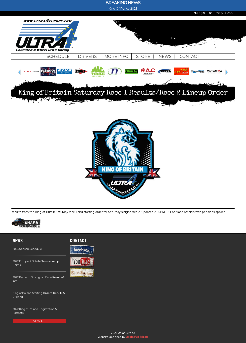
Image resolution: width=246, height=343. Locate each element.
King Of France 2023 (123, 8)
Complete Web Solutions (137, 337)
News (165, 56)
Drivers (87, 56)
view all (39, 321)
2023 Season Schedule (27, 248)
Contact (189, 56)
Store (143, 56)
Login (201, 13)
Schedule (58, 56)
